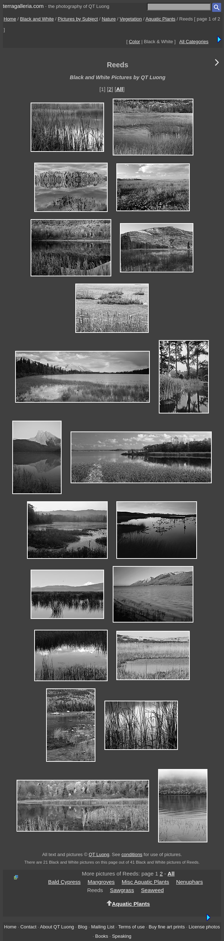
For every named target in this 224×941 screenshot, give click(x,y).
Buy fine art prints (167, 926)
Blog (82, 926)
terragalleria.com (23, 6)
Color (134, 41)
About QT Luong (57, 926)
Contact (28, 926)
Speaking (121, 936)
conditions (131, 854)
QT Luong (99, 854)
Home (10, 19)
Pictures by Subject (78, 19)
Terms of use (131, 926)
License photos (204, 926)
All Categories (194, 41)
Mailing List (103, 926)
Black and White (37, 19)
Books (101, 936)
